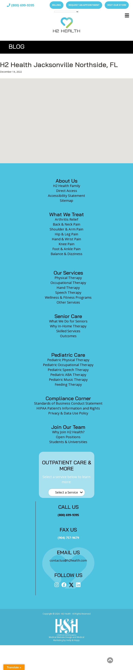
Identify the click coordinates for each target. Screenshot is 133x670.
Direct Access (66, 190)
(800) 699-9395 (20, 5)
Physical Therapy (68, 277)
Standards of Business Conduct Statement (68, 403)
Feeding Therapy (68, 384)
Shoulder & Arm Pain (66, 229)
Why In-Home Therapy (68, 326)
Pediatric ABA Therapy (68, 374)
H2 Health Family (66, 185)
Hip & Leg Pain (66, 234)
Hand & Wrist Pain (66, 239)
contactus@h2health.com (68, 560)
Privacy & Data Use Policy (68, 413)
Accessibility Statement (66, 195)
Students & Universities (68, 442)
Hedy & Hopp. (73, 640)
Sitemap (66, 200)
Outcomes (68, 336)
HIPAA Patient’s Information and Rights (68, 408)
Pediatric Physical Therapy (68, 360)
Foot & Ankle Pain (66, 249)
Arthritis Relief (66, 219)
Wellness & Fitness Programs (68, 297)
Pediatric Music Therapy (68, 379)
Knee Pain (67, 244)
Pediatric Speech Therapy (68, 369)
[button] (127, 15)
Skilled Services (68, 331)
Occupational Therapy (68, 282)
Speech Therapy (68, 292)
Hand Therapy (68, 287)
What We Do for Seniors (68, 321)
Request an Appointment (84, 4)
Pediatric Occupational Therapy (68, 364)
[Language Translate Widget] (66, 12)
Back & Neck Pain (66, 224)
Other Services (68, 302)
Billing (56, 4)
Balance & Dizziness (66, 254)
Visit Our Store (116, 4)
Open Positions (68, 437)
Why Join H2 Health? (68, 432)
